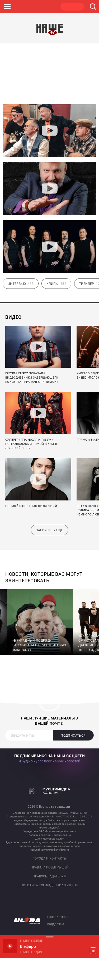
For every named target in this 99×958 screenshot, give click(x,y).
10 (93, 951)
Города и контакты (50, 858)
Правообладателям (49, 876)
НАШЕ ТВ (72, 7)
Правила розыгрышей (50, 867)
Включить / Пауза (10, 946)
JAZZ (22, 7)
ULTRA (47, 7)
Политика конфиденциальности (50, 885)
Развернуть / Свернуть (49, 937)
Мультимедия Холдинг (49, 791)
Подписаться (73, 735)
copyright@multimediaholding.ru (49, 849)
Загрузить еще (49, 530)
